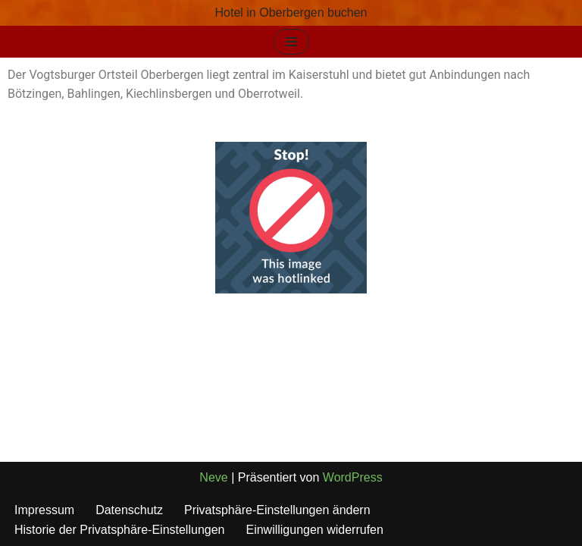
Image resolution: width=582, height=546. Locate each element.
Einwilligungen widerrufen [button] (314, 529)
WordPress (353, 477)
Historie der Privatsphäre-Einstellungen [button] (119, 529)
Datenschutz (129, 510)
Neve (213, 477)
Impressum (44, 510)
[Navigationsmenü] (291, 42)
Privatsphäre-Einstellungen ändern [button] (277, 510)
